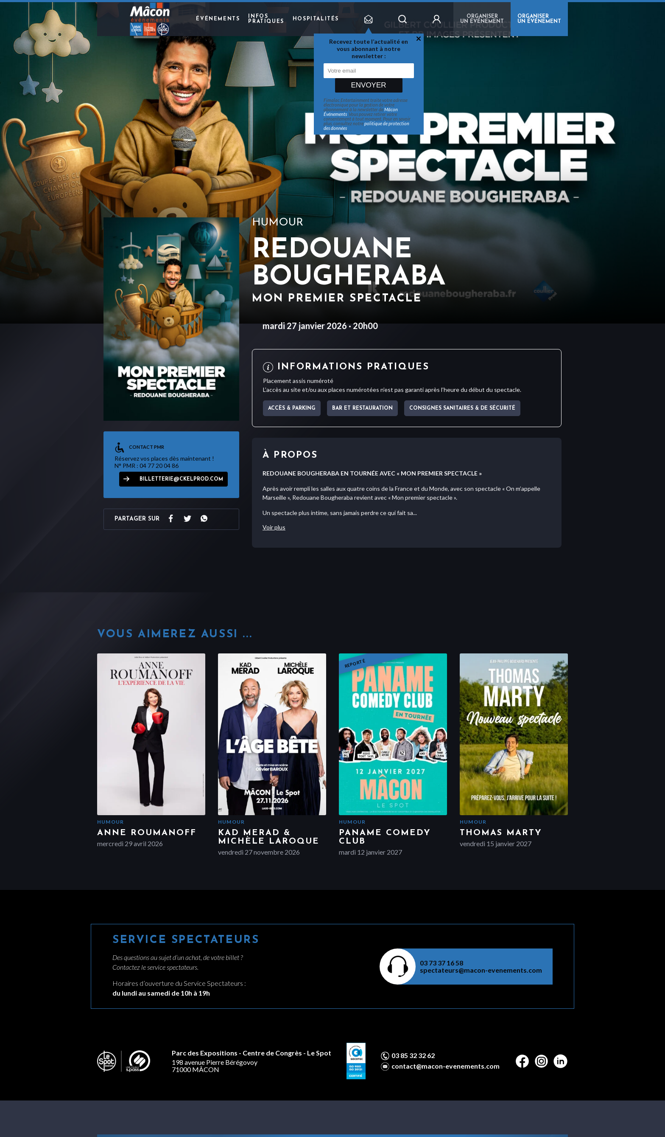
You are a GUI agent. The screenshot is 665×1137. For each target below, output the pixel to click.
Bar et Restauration (362, 408)
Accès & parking (292, 408)
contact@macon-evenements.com (445, 1066)
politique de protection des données (366, 126)
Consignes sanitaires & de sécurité (462, 408)
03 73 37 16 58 (441, 962)
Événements (218, 19)
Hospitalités (316, 19)
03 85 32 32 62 (413, 1055)
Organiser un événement (482, 19)
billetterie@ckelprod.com (181, 479)
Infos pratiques (266, 19)
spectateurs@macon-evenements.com (481, 970)
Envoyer (368, 85)
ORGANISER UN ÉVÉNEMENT (539, 19)
